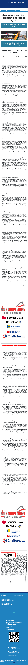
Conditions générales (18, 595)
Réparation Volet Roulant (6, 603)
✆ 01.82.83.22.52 (17, 2)
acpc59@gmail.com (12, 626)
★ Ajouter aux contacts (12, 655)
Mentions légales (4, 595)
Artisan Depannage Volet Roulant (7, 600)
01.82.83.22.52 (13, 627)
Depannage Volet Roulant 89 (6, 599)
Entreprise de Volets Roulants (6, 604)
